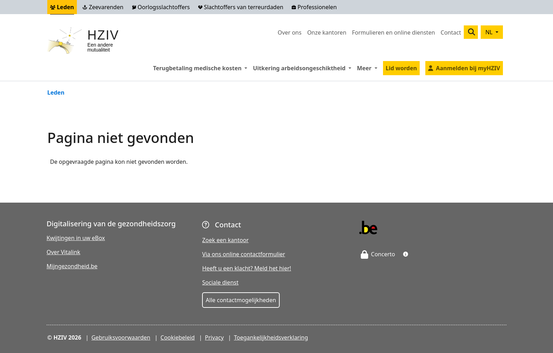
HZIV (103, 35)
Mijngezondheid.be (72, 266)
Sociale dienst (220, 282)
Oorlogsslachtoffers (161, 7)
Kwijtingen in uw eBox (76, 238)
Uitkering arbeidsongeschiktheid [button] (303, 68)
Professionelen (314, 7)
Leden (62, 7)
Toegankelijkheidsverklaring (271, 337)
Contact (450, 32)
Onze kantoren (326, 32)
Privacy (214, 337)
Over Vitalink (63, 252)
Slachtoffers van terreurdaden (240, 7)
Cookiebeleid (177, 337)
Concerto (378, 254)
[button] (406, 254)
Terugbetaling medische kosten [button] (201, 68)
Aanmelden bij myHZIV (468, 68)
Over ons (290, 32)
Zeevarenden (103, 7)
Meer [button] (368, 68)
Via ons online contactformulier (243, 254)
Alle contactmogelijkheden (241, 300)
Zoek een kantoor (225, 240)
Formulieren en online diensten (393, 32)
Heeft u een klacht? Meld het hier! (246, 268)
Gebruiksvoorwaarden (120, 337)
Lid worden (401, 68)
